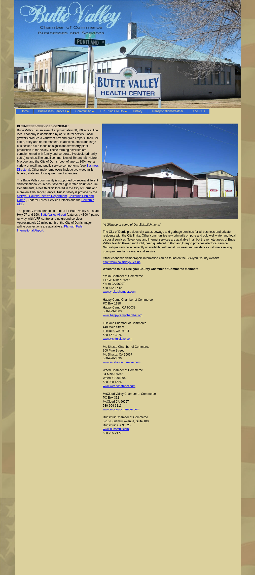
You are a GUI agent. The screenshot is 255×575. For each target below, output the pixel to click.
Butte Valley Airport (54, 214)
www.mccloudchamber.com (121, 409)
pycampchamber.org (128, 315)
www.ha (108, 315)
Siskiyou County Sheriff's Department (42, 196)
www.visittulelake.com (117, 338)
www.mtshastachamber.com (121, 362)
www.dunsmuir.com (116, 429)
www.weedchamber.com (119, 386)
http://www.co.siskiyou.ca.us (121, 262)
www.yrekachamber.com (119, 291)
